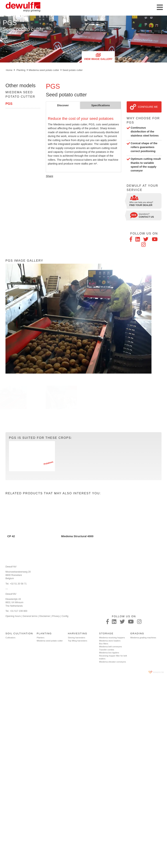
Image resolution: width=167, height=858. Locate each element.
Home (9, 70)
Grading (137, 633)
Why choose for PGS (143, 120)
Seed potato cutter (72, 70)
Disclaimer (44, 616)
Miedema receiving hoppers (112, 637)
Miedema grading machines (143, 637)
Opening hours (13, 616)
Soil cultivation (19, 633)
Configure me (144, 107)
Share (49, 176)
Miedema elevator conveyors (112, 662)
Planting (20, 70)
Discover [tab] (63, 105)
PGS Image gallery (24, 260)
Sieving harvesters (76, 637)
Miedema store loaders (109, 641)
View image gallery (98, 56)
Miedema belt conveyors (110, 646)
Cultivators (10, 637)
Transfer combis (106, 650)
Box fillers (103, 644)
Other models (20, 85)
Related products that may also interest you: (53, 493)
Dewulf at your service (142, 188)
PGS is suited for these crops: (40, 437)
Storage (106, 633)
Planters (40, 637)
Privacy (56, 616)
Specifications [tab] (100, 105)
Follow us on (144, 233)
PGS (8, 104)
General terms (30, 616)
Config (65, 616)
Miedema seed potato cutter (44, 70)
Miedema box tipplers (109, 653)
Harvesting (77, 633)
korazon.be (158, 672)
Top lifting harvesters (77, 641)
